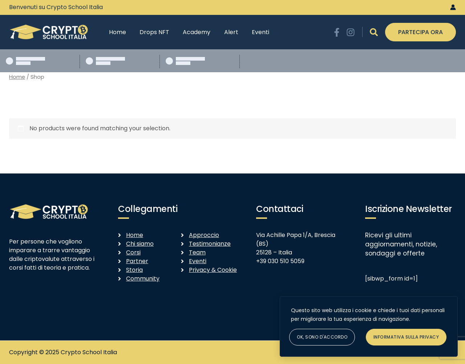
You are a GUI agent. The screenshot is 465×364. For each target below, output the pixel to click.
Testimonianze (210, 244)
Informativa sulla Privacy (406, 337)
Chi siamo (140, 244)
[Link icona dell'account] (453, 7)
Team (197, 252)
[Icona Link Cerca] (374, 32)
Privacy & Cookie (213, 270)
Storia (134, 270)
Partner (137, 261)
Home (116, 32)
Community (142, 278)
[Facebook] (336, 32)
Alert (224, 32)
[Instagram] (350, 32)
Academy (192, 32)
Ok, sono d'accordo (322, 337)
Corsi (133, 252)
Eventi (251, 32)
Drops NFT (151, 32)
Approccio (204, 235)
